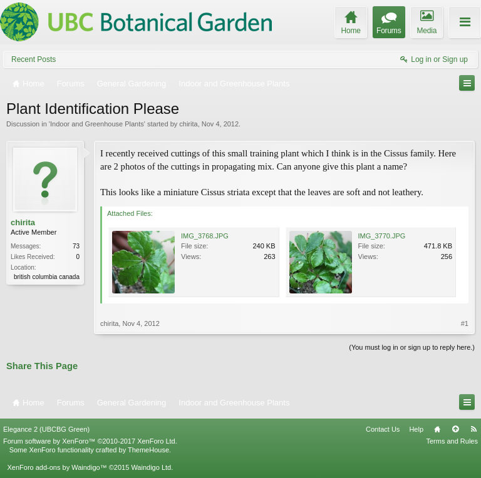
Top (455, 429)
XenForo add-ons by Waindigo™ (56, 467)
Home (437, 429)
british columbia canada (47, 276)
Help (416, 429)
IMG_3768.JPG (205, 236)
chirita (188, 124)
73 (76, 246)
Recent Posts (33, 59)
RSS (473, 429)
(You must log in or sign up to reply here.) (412, 347)
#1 (464, 323)
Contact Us (383, 429)
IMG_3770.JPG (382, 236)
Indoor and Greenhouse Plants (97, 124)
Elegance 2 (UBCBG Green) (46, 429)
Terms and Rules (452, 441)
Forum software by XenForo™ (90, 441)
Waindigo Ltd (151, 467)
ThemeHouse (148, 450)
